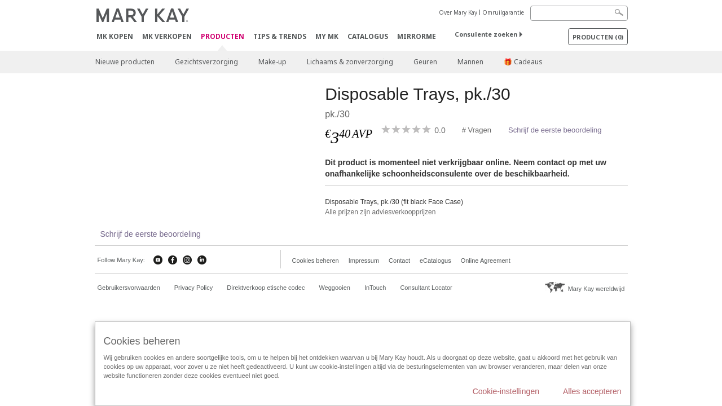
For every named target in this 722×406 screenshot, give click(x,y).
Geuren (425, 62)
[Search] (579, 13)
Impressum (364, 260)
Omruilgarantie (503, 12)
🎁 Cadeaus (523, 62)
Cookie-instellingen (506, 391)
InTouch (375, 287)
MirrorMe (416, 36)
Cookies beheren (315, 260)
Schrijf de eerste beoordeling (555, 130)
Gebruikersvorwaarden (129, 287)
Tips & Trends (279, 36)
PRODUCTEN (222, 37)
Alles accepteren (592, 391)
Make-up (272, 62)
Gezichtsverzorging (206, 62)
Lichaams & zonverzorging (350, 62)
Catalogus (367, 36)
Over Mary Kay (458, 12)
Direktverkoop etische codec (266, 287)
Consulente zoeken (486, 34)
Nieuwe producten (125, 62)
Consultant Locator (426, 287)
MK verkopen (167, 36)
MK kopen (114, 36)
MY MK (326, 36)
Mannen (470, 62)
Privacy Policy (193, 287)
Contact (399, 260)
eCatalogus (435, 260)
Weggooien (334, 287)
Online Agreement (485, 260)
